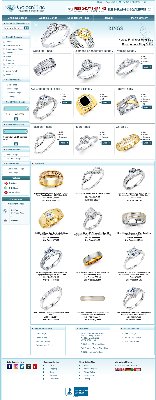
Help (145, 2)
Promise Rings (125, 50)
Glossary (53, 375)
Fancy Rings (124, 88)
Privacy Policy (89, 372)
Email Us (15, 220)
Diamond (145, 61)
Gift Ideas (13, 188)
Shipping (53, 369)
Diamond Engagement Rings (93, 50)
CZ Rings (11, 97)
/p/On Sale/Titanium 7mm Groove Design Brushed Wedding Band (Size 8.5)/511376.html (92, 336)
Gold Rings (12, 85)
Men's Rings (82, 88)
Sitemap (87, 379)
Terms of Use (89, 375)
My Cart (125, 2)
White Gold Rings (133, 337)
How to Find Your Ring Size (136, 39)
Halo (63, 99)
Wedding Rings (42, 50)
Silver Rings (12, 89)
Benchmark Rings (16, 169)
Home (99, 2)
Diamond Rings (14, 93)
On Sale (13, 183)
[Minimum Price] (11, 114)
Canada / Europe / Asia (127, 365)
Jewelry (109, 18)
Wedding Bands (48, 18)
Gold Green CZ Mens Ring (93, 344)
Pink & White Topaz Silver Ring (94, 348)
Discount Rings (132, 341)
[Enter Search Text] (13, 28)
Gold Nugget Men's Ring (92, 352)
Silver (144, 59)
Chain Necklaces (17, 18)
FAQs (52, 365)
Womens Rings (14, 158)
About (86, 365)
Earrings (9, 67)
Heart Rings (82, 126)
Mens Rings (12, 154)
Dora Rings (13, 173)
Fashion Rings (42, 126)
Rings (8, 56)
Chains (9, 42)
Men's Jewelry (139, 18)
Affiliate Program (90, 369)
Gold (144, 56)
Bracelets (10, 60)
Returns (53, 372)
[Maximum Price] (22, 114)
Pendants (10, 63)
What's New (14, 192)
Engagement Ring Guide (137, 44)
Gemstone (146, 99)
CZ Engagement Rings (45, 88)
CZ (143, 63)
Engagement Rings (78, 18)
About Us (136, 2)
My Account (110, 2)
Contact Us (54, 379)
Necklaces (10, 53)
